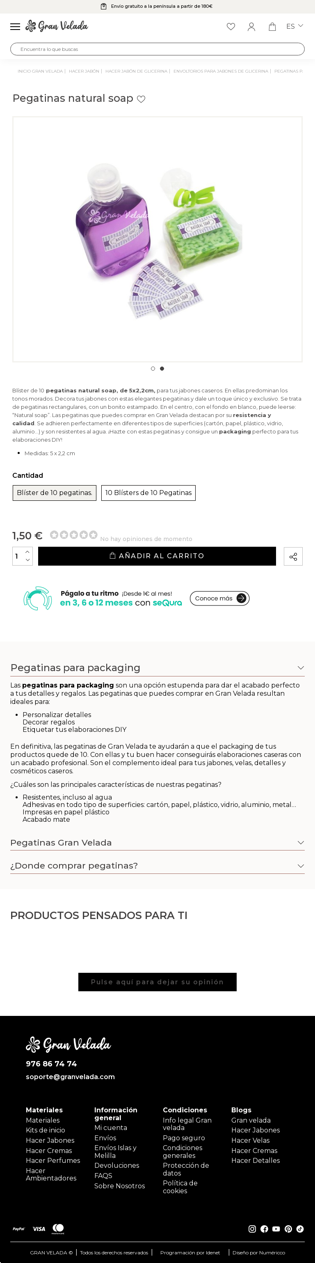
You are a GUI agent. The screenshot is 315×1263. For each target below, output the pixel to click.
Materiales (42, 1120)
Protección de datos (186, 1169)
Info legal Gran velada (187, 1124)
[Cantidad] (22, 556)
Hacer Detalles (255, 1160)
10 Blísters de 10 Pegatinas (148, 493)
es (294, 26)
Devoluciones (116, 1165)
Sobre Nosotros (119, 1186)
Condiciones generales (182, 1151)
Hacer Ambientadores (51, 1174)
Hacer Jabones (50, 1140)
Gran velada (251, 1120)
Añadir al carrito (157, 556)
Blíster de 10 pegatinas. (54, 493)
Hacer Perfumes (53, 1160)
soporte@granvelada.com (69, 1077)
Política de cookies (180, 1186)
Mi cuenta (110, 1128)
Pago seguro (184, 1138)
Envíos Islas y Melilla (115, 1151)
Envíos (105, 1138)
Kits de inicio (45, 1130)
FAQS (103, 1176)
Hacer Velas (250, 1140)
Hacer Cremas (49, 1151)
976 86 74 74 (51, 1064)
